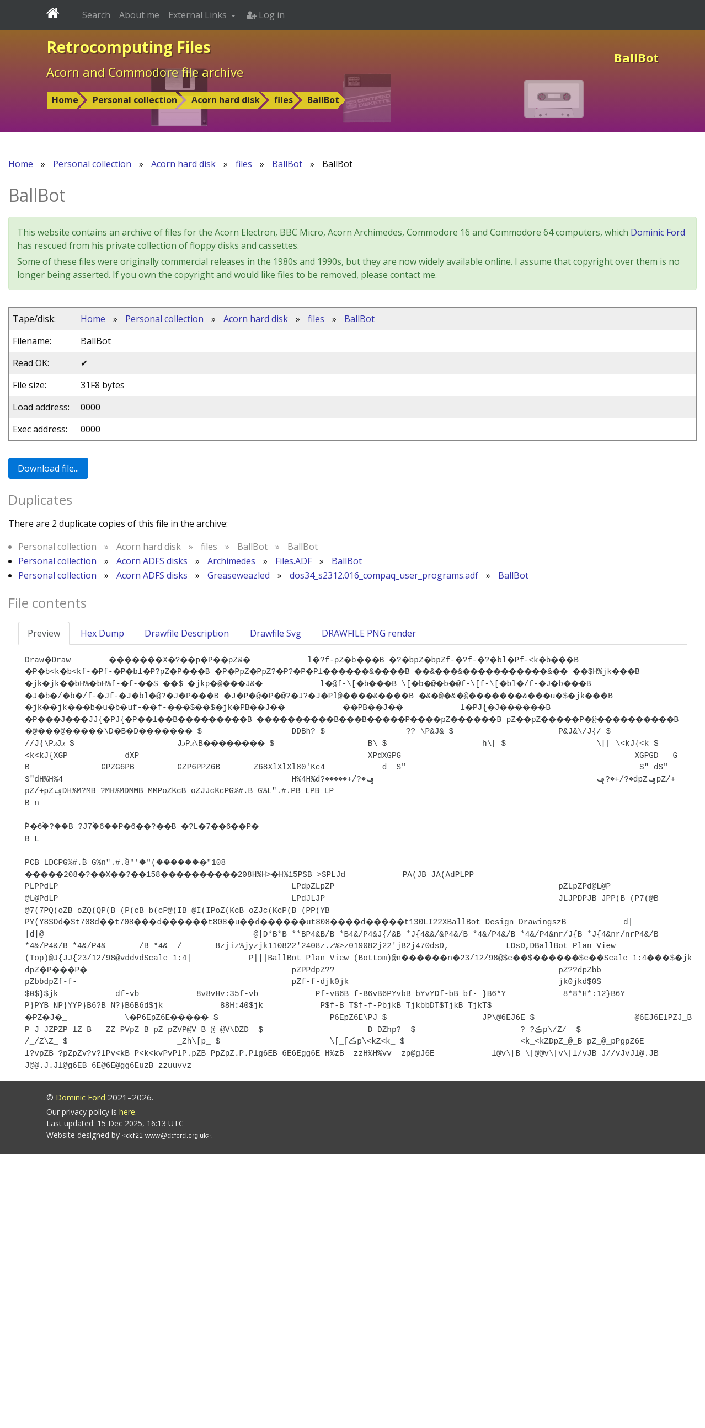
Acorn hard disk (225, 100)
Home (65, 100)
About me (139, 15)
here (127, 1386)
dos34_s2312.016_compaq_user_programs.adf (384, 575)
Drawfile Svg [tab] (275, 633)
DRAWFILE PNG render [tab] (369, 633)
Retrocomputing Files (128, 46)
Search (96, 15)
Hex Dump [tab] (102, 633)
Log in (266, 15)
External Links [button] (198, 15)
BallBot (323, 100)
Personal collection (135, 100)
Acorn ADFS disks (152, 561)
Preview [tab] (44, 633)
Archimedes (231, 561)
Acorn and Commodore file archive (144, 71)
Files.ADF (293, 561)
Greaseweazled (238, 575)
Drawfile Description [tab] (187, 633)
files (283, 100)
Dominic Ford (658, 232)
